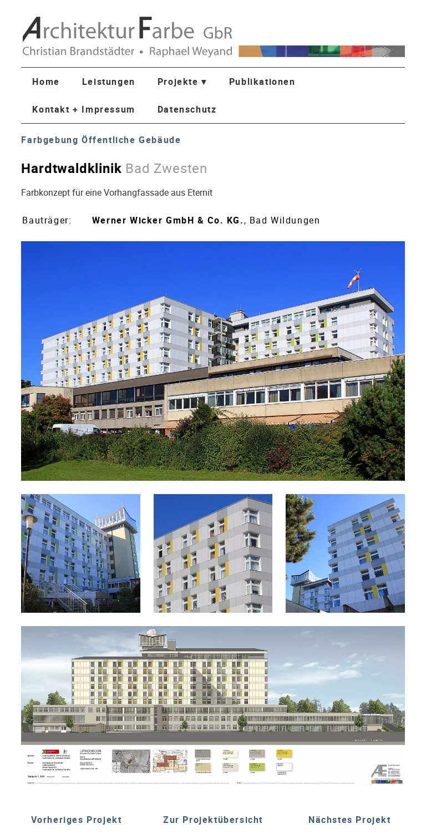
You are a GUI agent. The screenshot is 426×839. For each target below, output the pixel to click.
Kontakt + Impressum (83, 109)
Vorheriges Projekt (76, 819)
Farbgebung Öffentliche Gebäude (101, 140)
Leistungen (108, 81)
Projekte (182, 81)
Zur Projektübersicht (213, 819)
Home (45, 81)
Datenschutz (187, 109)
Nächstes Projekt (349, 819)
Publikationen (262, 81)
